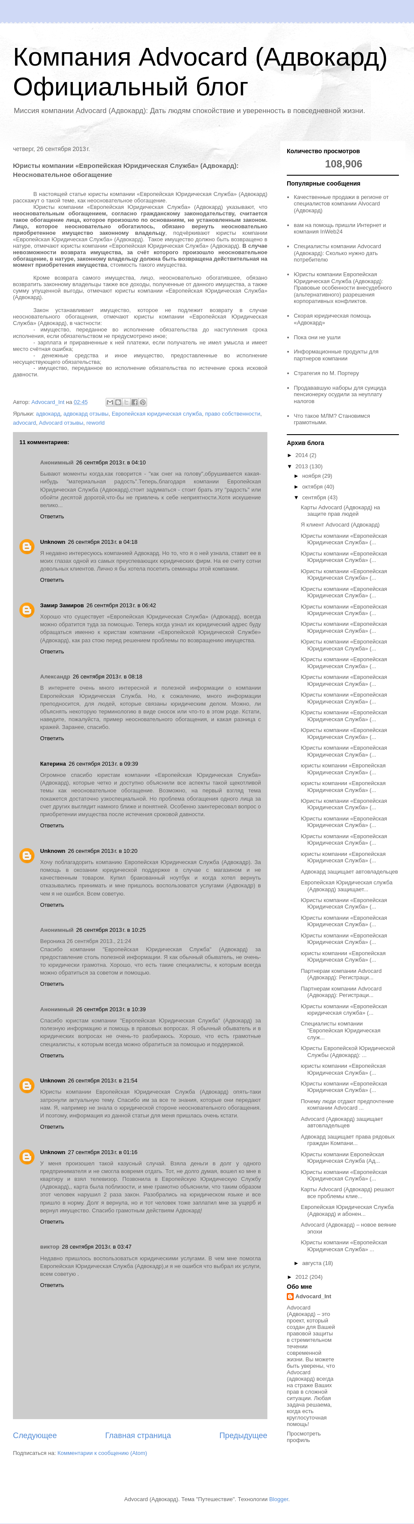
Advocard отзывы (61, 423)
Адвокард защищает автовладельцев (349, 871)
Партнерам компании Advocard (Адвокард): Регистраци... (341, 974)
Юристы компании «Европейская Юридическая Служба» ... (344, 1246)
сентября (315, 497)
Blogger (278, 1499)
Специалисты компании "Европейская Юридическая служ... (340, 1030)
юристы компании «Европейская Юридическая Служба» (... (343, 769)
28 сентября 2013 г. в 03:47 (97, 1246)
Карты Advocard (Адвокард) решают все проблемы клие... (347, 1192)
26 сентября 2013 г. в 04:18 (103, 542)
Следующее (35, 1435)
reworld (95, 423)
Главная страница (138, 1435)
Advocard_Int (313, 1296)
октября (313, 486)
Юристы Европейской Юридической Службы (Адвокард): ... (348, 1051)
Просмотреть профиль (304, 1436)
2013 (302, 466)
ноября (312, 476)
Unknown (53, 542)
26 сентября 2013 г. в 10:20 (103, 851)
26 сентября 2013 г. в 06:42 (121, 605)
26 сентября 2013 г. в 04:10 (111, 462)
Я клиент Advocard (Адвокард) (340, 524)
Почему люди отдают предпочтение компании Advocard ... (347, 1104)
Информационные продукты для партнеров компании (336, 355)
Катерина (53, 763)
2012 (302, 1277)
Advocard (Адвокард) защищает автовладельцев (342, 1122)
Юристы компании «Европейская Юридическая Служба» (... (344, 539)
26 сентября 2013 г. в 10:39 (111, 1009)
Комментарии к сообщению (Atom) (102, 1453)
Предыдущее (243, 1435)
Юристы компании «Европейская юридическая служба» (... (344, 1009)
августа (312, 1263)
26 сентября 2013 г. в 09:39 (103, 763)
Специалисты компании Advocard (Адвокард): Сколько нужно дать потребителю (337, 253)
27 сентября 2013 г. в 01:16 (103, 1152)
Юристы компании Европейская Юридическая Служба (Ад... (342, 1157)
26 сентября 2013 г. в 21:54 (103, 1080)
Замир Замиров (62, 605)
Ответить (52, 516)
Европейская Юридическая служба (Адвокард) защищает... (346, 886)
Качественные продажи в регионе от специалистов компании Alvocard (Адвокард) (341, 204)
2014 (302, 455)
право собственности (232, 413)
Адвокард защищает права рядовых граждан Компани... (348, 1140)
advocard (24, 423)
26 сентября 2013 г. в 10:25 (111, 930)
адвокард (48, 413)
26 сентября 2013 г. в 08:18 (107, 676)
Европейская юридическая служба (157, 413)
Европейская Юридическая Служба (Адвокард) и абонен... (347, 1210)
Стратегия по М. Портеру (326, 373)
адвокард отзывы (86, 413)
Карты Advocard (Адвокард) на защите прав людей (340, 510)
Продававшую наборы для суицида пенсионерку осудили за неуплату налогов (340, 394)
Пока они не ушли (317, 337)
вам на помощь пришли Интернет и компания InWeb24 (340, 228)
